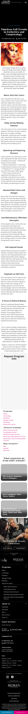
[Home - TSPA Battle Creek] (6, 2)
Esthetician (6, 418)
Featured (5, 448)
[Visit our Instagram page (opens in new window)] (7, 676)
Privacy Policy (14, 698)
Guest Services (7, 548)
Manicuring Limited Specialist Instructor (14, 436)
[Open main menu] (25, 2)
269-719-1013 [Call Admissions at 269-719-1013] (7, 643)
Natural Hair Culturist (9, 424)
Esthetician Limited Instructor (11, 434)
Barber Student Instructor (10, 430)
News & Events (14, 25)
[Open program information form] (21, 712)
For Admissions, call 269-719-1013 (14, 38)
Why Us (4, 612)
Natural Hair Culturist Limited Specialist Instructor (14, 439)
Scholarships (5, 607)
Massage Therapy (8, 420)
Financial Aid (5, 609)
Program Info (20, 548)
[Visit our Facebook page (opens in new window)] (12, 676)
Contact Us (4, 617)
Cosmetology (7, 416)
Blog (4, 446)
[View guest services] (7, 712)
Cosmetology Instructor (10, 432)
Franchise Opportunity (14, 701)
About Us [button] (6, 604)
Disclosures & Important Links (14, 693)
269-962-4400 (18, 629)
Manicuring (6, 422)
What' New (6, 450)
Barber (5, 414)
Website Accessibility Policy (14, 696)
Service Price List (6, 625)
